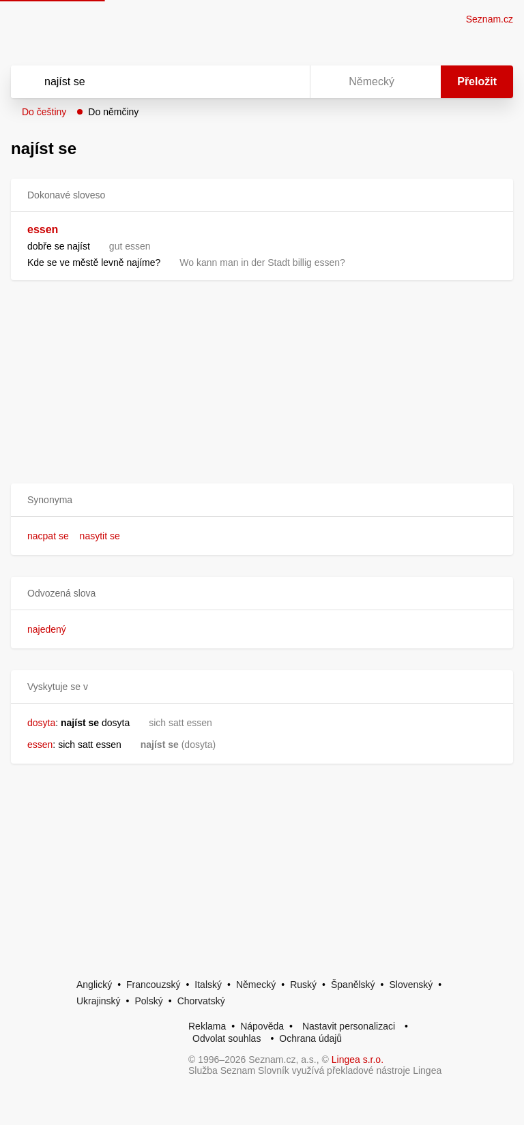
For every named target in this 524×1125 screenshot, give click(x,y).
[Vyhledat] (143, 81)
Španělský (353, 984)
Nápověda (262, 1026)
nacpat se (48, 535)
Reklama (207, 1026)
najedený (46, 629)
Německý (256, 984)
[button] (262, 500)
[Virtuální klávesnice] (287, 81)
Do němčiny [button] (113, 111)
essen (42, 229)
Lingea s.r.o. (357, 1059)
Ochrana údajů (310, 1038)
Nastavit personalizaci (348, 1026)
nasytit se (100, 535)
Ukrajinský (98, 1000)
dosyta (41, 722)
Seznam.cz (489, 19)
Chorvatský (201, 1000)
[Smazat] (257, 81)
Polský (148, 1000)
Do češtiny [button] (44, 111)
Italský (208, 984)
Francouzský (153, 984)
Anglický (94, 984)
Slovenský (411, 984)
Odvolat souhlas (226, 1038)
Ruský (303, 984)
